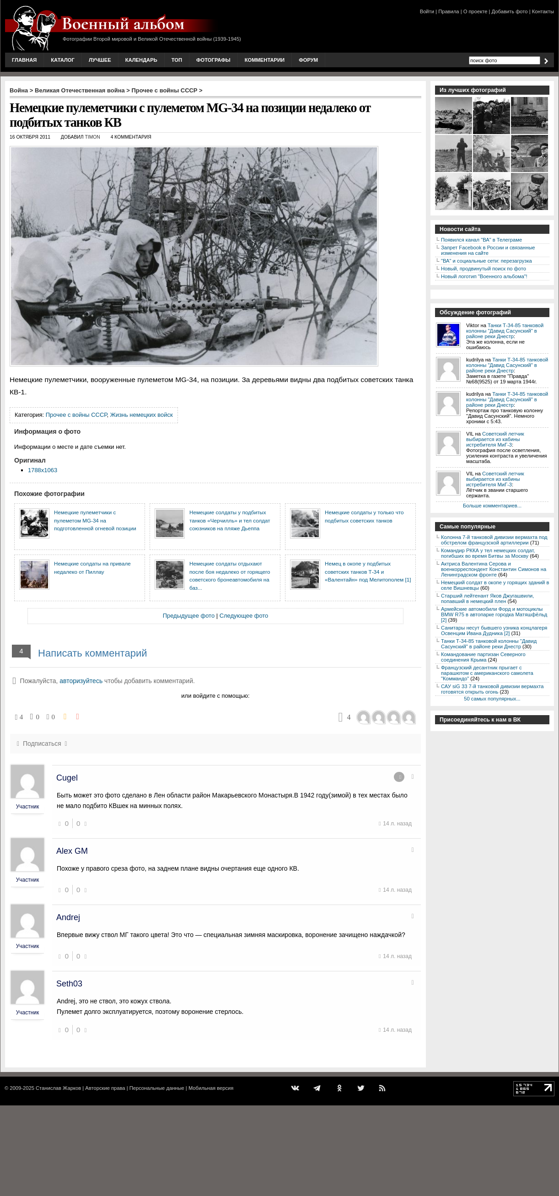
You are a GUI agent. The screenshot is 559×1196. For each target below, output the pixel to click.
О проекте (475, 11)
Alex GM (72, 851)
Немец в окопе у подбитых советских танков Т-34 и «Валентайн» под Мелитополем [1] (368, 571)
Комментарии (265, 60)
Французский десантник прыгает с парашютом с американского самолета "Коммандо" (487, 673)
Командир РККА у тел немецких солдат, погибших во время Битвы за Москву (488, 553)
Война (19, 90)
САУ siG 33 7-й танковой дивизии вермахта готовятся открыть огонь (492, 689)
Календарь (141, 60)
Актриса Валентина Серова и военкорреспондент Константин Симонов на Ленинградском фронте (493, 569)
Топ (177, 60)
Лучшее (100, 60)
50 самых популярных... (492, 698)
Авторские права (105, 1088)
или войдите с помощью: (215, 695)
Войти (427, 11)
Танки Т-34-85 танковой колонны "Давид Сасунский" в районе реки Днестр (504, 331)
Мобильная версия (210, 1088)
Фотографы (213, 60)
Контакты (543, 11)
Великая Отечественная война (80, 90)
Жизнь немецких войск (141, 414)
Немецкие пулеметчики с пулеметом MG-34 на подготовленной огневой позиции (95, 520)
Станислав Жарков (58, 1088)
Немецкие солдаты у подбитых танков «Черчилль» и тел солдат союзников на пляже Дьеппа (229, 520)
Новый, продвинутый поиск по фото (483, 268)
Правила (448, 11)
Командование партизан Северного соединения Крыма (483, 657)
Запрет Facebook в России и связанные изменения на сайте (488, 250)
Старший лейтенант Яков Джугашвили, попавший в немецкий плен (487, 598)
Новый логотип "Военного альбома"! (484, 276)
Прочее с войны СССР (165, 90)
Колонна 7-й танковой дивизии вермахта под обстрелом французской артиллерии (494, 539)
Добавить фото (510, 11)
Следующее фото (244, 615)
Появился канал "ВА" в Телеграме (481, 239)
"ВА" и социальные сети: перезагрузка (486, 261)
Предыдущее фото (189, 615)
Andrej (68, 917)
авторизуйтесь (80, 680)
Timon (92, 137)
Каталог (63, 60)
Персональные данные (156, 1088)
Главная (24, 60)
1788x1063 (42, 470)
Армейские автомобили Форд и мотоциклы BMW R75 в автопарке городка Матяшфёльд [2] (494, 614)
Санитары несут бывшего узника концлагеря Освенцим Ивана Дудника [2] (494, 630)
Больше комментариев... (492, 505)
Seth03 (69, 983)
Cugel (67, 777)
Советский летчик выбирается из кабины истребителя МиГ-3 (495, 439)
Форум (308, 60)
